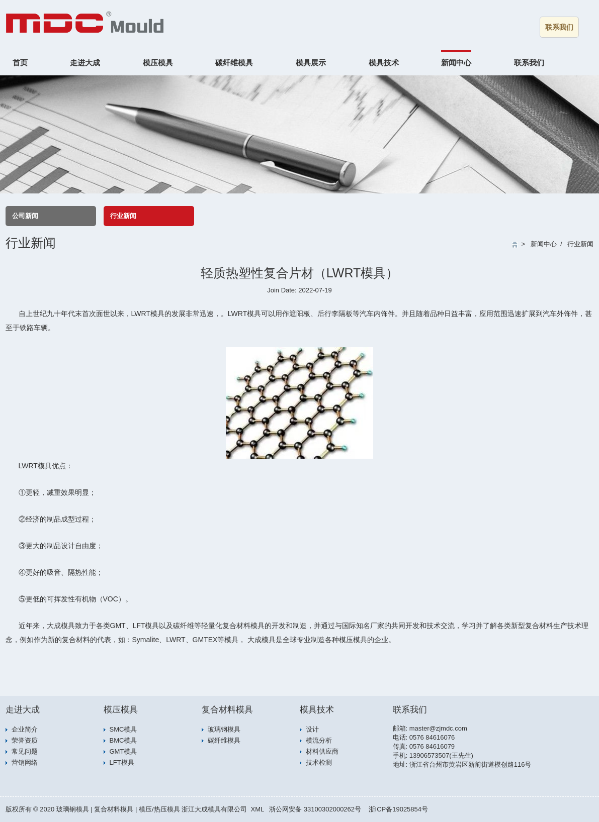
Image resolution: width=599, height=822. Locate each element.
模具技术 (384, 62)
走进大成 (85, 62)
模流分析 (319, 740)
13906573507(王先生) (441, 755)
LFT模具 (122, 762)
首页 (20, 62)
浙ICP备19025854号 (399, 809)
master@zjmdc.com (438, 728)
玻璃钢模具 (224, 729)
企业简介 (25, 729)
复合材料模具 (227, 709)
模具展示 (311, 62)
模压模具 (158, 62)
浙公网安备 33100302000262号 (315, 809)
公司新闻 (25, 216)
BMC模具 (123, 740)
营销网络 (25, 762)
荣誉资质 (25, 740)
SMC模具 (123, 729)
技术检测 (319, 762)
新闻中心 (456, 62)
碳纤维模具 (234, 62)
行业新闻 (123, 216)
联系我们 (559, 27)
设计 (312, 729)
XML (257, 809)
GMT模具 (123, 751)
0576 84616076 (432, 737)
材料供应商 (322, 751)
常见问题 (25, 751)
